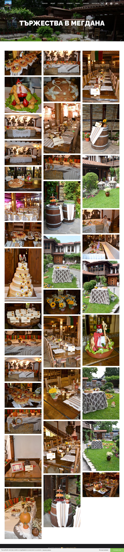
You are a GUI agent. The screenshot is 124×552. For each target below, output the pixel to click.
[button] (106, 3)
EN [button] (102, 3)
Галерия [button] (61, 3)
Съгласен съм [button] (117, 550)
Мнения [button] (86, 3)
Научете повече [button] (46, 550)
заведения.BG (70, 548)
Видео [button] (77, 3)
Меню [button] (53, 3)
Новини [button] (69, 3)
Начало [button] (45, 3)
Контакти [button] (95, 3)
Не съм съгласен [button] (103, 550)
